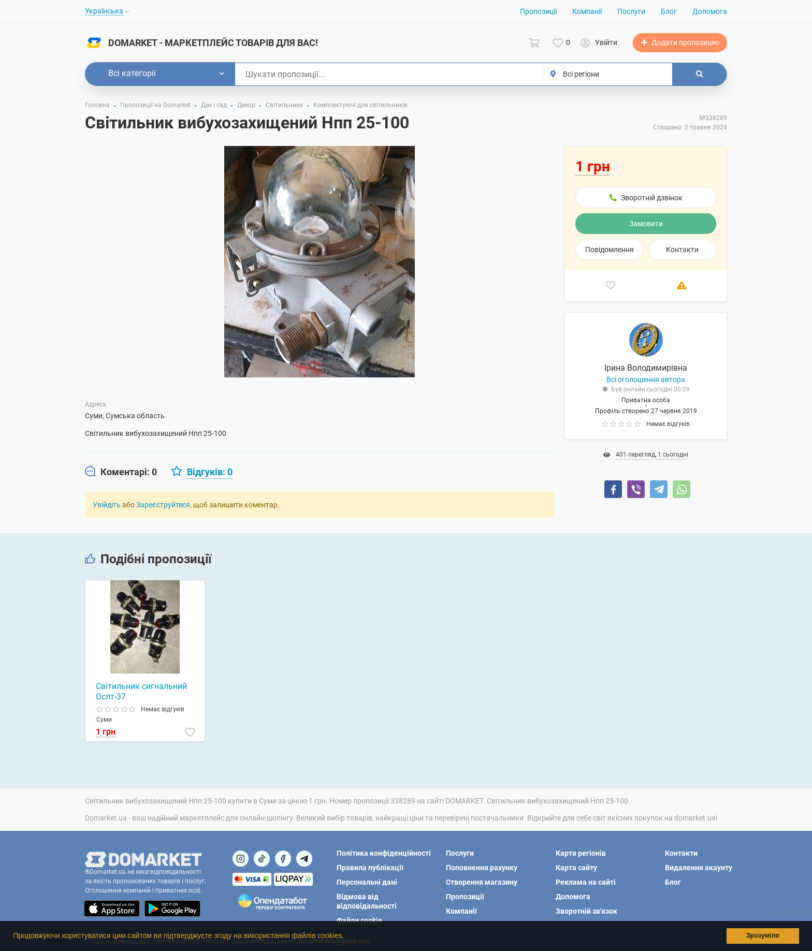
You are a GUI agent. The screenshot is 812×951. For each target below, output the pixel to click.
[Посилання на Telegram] (304, 859)
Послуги (631, 11)
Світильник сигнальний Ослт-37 (141, 691)
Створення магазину (481, 882)
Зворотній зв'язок (586, 911)
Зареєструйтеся (163, 505)
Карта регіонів (581, 853)
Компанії (587, 11)
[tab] (121, 472)
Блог (669, 11)
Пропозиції (538, 11)
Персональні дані (367, 882)
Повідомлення (609, 249)
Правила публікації (370, 868)
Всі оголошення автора (645, 379)
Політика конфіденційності (384, 853)
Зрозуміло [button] (762, 935)
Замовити (646, 224)
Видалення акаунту (698, 868)
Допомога (709, 11)
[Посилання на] (241, 859)
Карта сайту (576, 868)
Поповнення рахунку (481, 868)
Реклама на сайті (586, 882)
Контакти (682, 249)
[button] (347, 937)
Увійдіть (107, 505)
